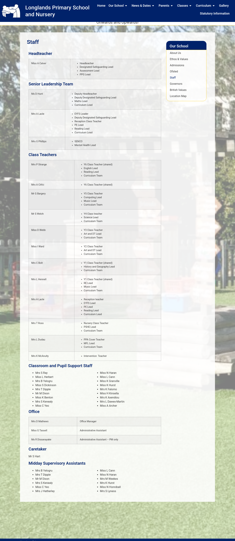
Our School (119, 5)
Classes (185, 5)
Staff (173, 80)
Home (101, 5)
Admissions (177, 68)
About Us (175, 55)
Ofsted (174, 74)
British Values (178, 92)
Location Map (178, 98)
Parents (166, 5)
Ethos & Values (179, 61)
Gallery (224, 5)
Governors (176, 86)
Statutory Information (215, 13)
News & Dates (143, 5)
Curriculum (206, 5)
